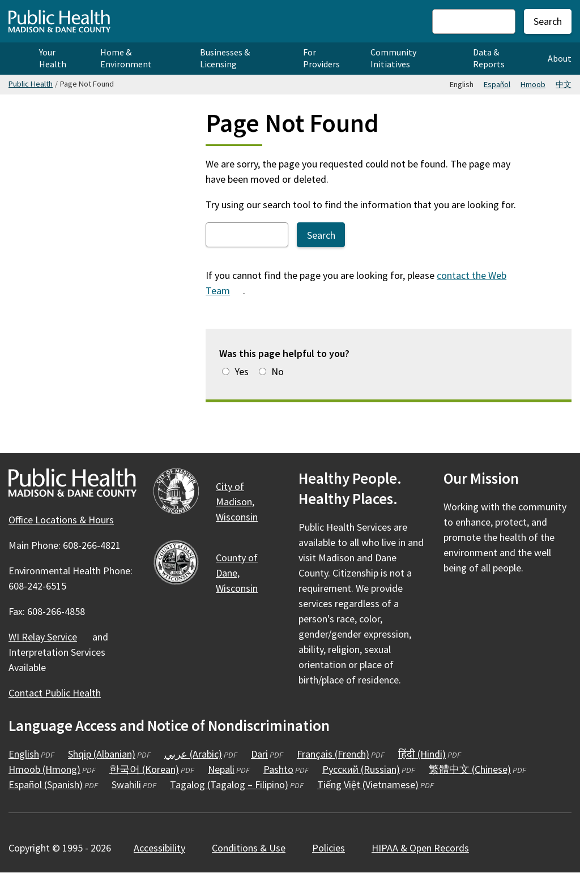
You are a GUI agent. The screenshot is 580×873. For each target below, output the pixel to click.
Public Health (30, 84)
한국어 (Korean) (144, 769)
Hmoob (533, 84)
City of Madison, (243, 501)
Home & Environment (126, 58)
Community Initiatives (393, 58)
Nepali (221, 769)
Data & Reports (489, 58)
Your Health (52, 58)
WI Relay (49, 636)
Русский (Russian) (361, 769)
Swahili (126, 784)
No (277, 371)
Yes (241, 371)
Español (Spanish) (45, 784)
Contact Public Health (54, 692)
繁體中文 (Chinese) (470, 769)
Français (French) (333, 753)
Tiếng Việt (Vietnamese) (368, 784)
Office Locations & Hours (61, 519)
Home (15, 58)
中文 (564, 84)
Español (497, 84)
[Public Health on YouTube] (515, 601)
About (560, 58)
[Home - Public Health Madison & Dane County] (59, 21)
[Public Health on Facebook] (453, 601)
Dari (259, 753)
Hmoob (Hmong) (44, 769)
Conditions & (255, 847)
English (23, 753)
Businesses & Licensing (225, 58)
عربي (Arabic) (193, 753)
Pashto (278, 769)
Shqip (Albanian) (101, 753)
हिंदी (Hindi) (422, 753)
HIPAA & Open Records (420, 847)
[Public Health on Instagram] (484, 601)
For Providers (321, 58)
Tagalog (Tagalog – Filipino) (229, 784)
